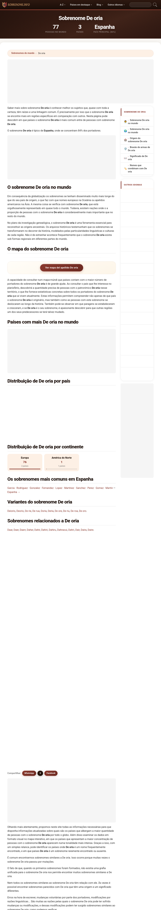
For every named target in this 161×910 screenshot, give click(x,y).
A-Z (61, 4)
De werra (48, 756)
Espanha (27, 391)
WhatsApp (29, 581)
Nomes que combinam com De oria (137, 168)
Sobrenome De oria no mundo (138, 122)
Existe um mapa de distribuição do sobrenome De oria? (42, 559)
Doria (44, 475)
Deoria (19, 725)
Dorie (74, 771)
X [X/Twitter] (40, 581)
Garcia (11, 452)
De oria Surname (140, 199)
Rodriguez (22, 452)
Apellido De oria (140, 193)
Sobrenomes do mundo (22, 53)
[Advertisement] (80, 81)
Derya (46, 786)
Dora (73, 763)
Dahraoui (62, 494)
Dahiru (52, 494)
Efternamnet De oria (139, 291)
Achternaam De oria (138, 243)
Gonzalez (35, 452)
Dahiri (44, 494)
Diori (45, 794)
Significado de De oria (138, 158)
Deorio (20, 475)
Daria (18, 771)
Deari (101, 786)
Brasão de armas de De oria (139, 149)
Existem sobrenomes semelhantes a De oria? (36, 570)
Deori (46, 733)
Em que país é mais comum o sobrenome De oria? (39, 518)
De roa (74, 475)
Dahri (71, 494)
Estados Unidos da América (37, 399)
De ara (74, 733)
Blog (99, 4)
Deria (51, 475)
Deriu (74, 779)
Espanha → (13, 456)
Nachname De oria (138, 215)
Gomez (99, 452)
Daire (91, 494)
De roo (102, 748)
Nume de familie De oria (139, 282)
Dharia (102, 756)
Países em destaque (80, 4)
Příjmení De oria (140, 251)
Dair (77, 494)
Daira (84, 494)
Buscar (108, 822)
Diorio (46, 763)
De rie (28, 475)
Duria (46, 779)
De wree (75, 756)
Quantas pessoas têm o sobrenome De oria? (35, 548)
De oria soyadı (139, 298)
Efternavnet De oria (138, 258)
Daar (9, 494)
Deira (18, 779)
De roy (19, 756)
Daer (16, 494)
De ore (58, 475)
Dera (101, 779)
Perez (90, 452)
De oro (82, 475)
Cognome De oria (140, 223)
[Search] (140, 4)
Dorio (102, 771)
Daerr (23, 494)
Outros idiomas (115, 4)
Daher (30, 494)
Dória (18, 794)
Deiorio (11, 475)
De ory (19, 733)
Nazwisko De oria (140, 236)
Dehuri (74, 786)
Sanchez (81, 452)
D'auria (19, 786)
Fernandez (48, 452)
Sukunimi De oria (140, 265)
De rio (102, 733)
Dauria (74, 794)
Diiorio (19, 763)
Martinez (69, 452)
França (82, 391)
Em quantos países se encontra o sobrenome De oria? (41, 538)
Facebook (51, 581)
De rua (36, 475)
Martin (109, 452)
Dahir (37, 494)
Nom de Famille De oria (139, 206)
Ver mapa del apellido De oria (61, 267)
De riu (66, 475)
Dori (45, 771)
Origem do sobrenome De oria (137, 140)
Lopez (59, 452)
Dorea (102, 763)
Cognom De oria (140, 229)
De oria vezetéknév (135, 273)
